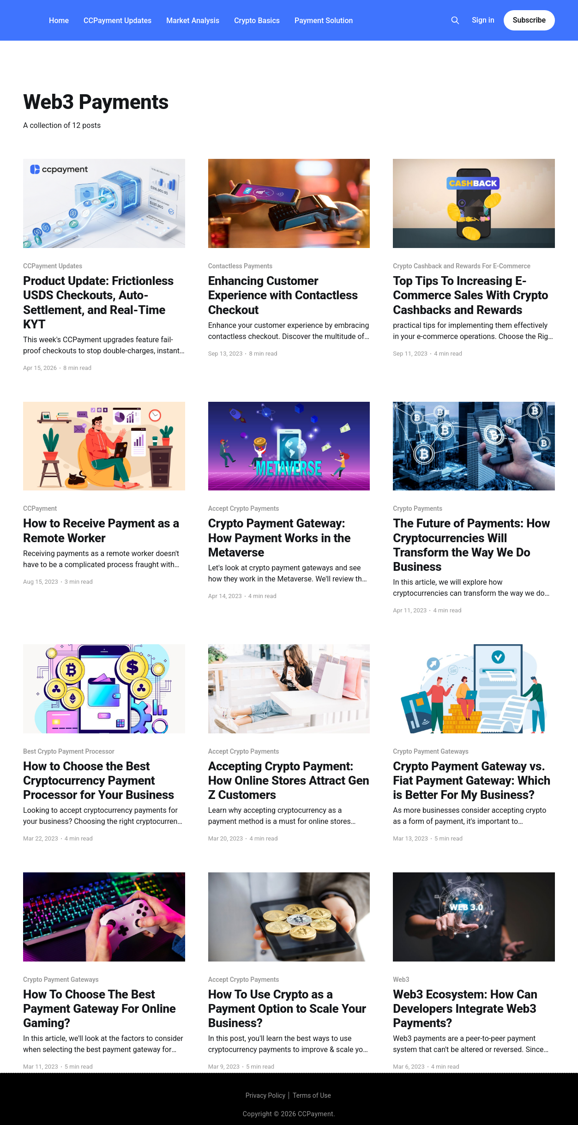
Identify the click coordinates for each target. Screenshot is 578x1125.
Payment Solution (324, 20)
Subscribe (529, 20)
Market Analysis (192, 20)
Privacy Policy (265, 1095)
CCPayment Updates (117, 20)
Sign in (483, 20)
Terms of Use (312, 1095)
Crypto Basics (257, 20)
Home (59, 20)
